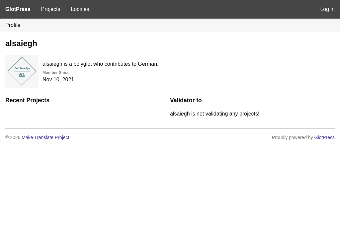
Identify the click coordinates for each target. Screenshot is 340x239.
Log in (327, 9)
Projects (50, 9)
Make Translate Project (45, 137)
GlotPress (18, 9)
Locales (80, 9)
